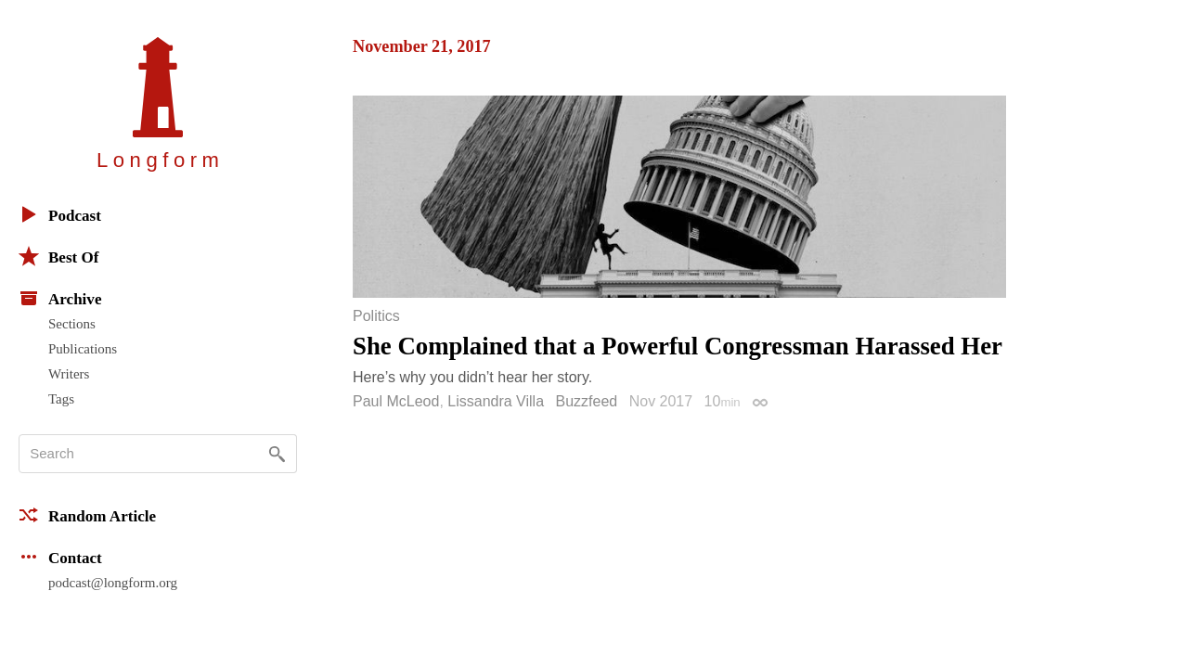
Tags (61, 399)
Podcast (60, 214)
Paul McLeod (396, 401)
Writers (68, 373)
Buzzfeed (587, 401)
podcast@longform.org (112, 582)
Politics (376, 316)
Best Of (58, 256)
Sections (72, 323)
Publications (82, 348)
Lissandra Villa (495, 401)
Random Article (87, 515)
